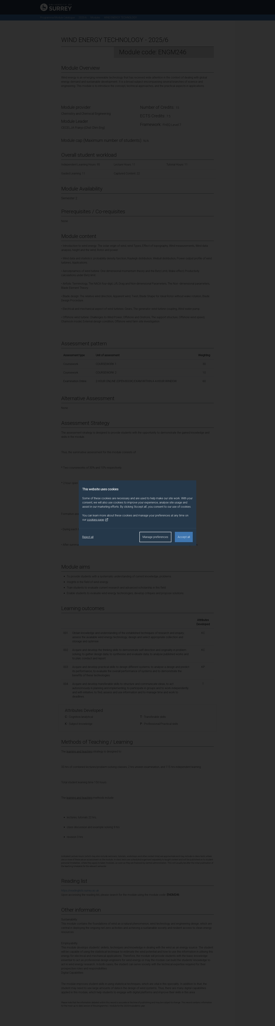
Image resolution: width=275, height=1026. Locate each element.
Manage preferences (155, 537)
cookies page (97, 519)
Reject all (87, 537)
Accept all (184, 537)
